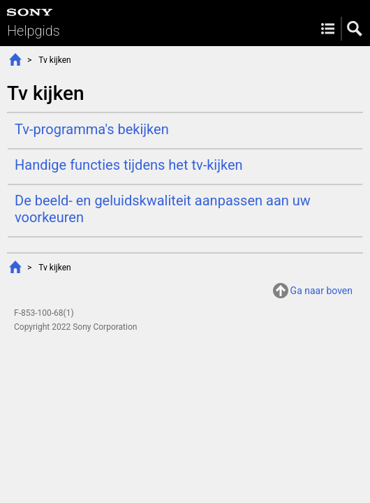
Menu (327, 29)
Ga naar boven (321, 290)
